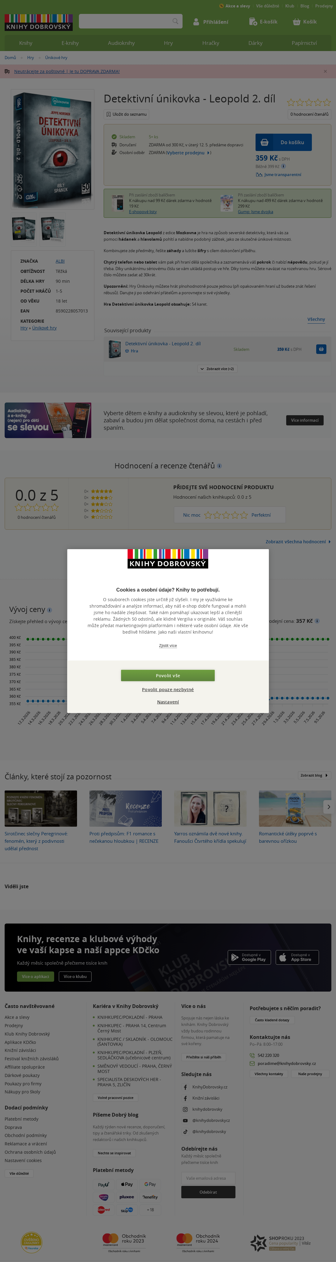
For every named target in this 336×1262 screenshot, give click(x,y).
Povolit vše (168, 675)
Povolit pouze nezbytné (168, 689)
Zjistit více (168, 645)
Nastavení (168, 702)
